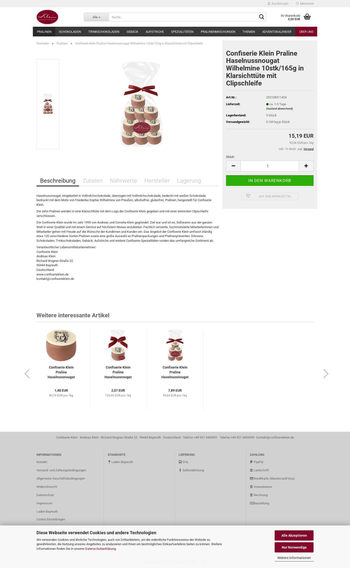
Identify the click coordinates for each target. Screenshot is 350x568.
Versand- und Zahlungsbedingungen (61, 470)
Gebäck (132, 32)
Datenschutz (45, 495)
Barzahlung (259, 503)
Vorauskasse (261, 487)
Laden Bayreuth (47, 511)
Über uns (306, 32)
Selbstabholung (191, 470)
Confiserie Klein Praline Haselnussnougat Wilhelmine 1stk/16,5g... (61, 372)
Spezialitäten (182, 32)
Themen (249, 32)
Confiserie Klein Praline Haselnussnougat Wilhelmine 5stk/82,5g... (175, 372)
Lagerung (189, 180)
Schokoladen (70, 32)
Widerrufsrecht (46, 487)
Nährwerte (123, 180)
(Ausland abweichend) (279, 108)
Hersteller (157, 180)
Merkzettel (305, 3)
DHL (184, 462)
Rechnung (259, 495)
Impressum (44, 503)
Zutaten (93, 180)
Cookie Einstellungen (50, 519)
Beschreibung (57, 180)
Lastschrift (259, 470)
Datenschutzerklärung (100, 549)
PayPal (256, 462)
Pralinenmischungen (218, 32)
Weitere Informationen (294, 558)
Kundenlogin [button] (278, 3)
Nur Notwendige (294, 547)
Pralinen (44, 32)
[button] (25, 373)
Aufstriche (155, 32)
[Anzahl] (270, 166)
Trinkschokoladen (103, 32)
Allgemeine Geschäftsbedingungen (60, 478)
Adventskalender (276, 32)
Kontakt (41, 462)
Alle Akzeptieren (294, 535)
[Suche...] (96, 17)
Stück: (230, 157)
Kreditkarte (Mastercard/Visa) (272, 478)
